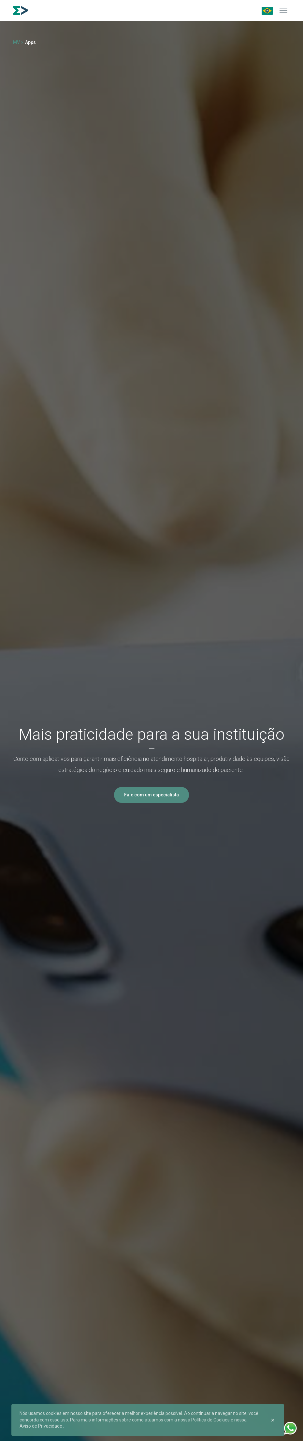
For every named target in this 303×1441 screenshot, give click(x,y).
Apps (30, 42)
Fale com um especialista (151, 794)
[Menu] (283, 10)
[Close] (273, 1420)
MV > (18, 42)
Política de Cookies (210, 1419)
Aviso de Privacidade (41, 1426)
